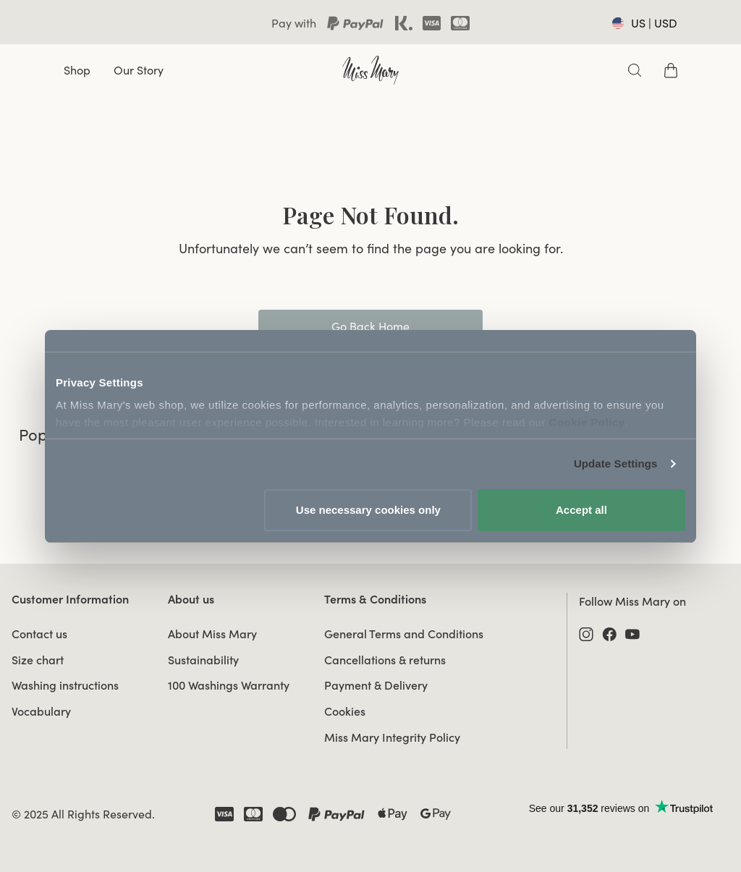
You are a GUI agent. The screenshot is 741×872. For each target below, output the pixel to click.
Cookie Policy (587, 422)
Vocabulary (41, 711)
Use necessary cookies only (368, 510)
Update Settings (616, 463)
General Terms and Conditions (403, 634)
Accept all (581, 510)
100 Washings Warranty (228, 685)
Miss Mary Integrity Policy (392, 737)
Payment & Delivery (376, 685)
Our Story (139, 70)
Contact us (39, 634)
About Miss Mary (212, 634)
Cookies (344, 711)
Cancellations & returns (385, 660)
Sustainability (203, 660)
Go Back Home (370, 326)
